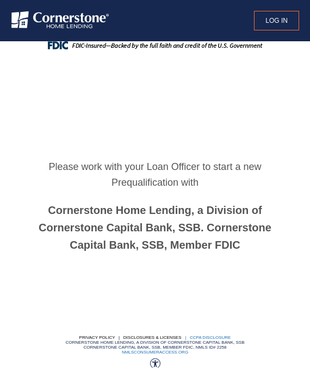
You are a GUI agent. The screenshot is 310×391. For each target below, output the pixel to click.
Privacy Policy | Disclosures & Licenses (130, 337)
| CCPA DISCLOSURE (207, 337)
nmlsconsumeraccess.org (155, 352)
